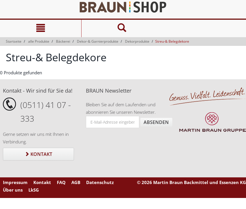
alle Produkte (38, 41)
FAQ (61, 182)
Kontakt (38, 154)
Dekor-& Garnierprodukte (97, 41)
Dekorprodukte (137, 41)
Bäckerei (63, 41)
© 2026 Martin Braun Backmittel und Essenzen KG (191, 182)
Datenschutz (100, 182)
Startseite (13, 41)
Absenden (156, 122)
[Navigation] (40, 28)
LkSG (33, 190)
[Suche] (122, 28)
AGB (75, 182)
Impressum (15, 182)
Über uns (13, 190)
